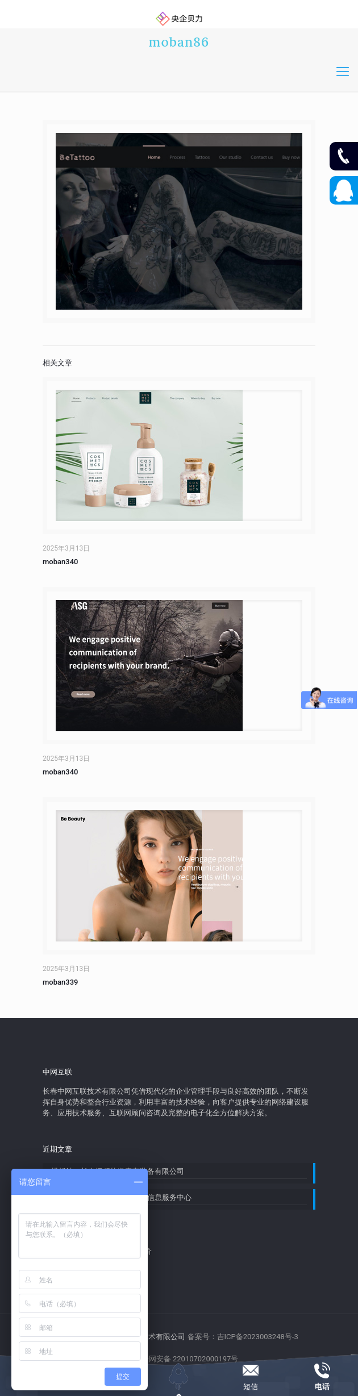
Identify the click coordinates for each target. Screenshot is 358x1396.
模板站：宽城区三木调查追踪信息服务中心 (121, 1197)
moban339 (60, 982)
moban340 (60, 561)
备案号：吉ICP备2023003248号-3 (243, 1336)
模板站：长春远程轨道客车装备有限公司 (117, 1171)
